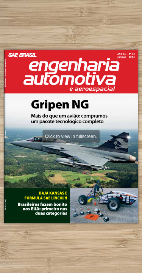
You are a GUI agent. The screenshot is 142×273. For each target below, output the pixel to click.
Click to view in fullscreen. (71, 136)
